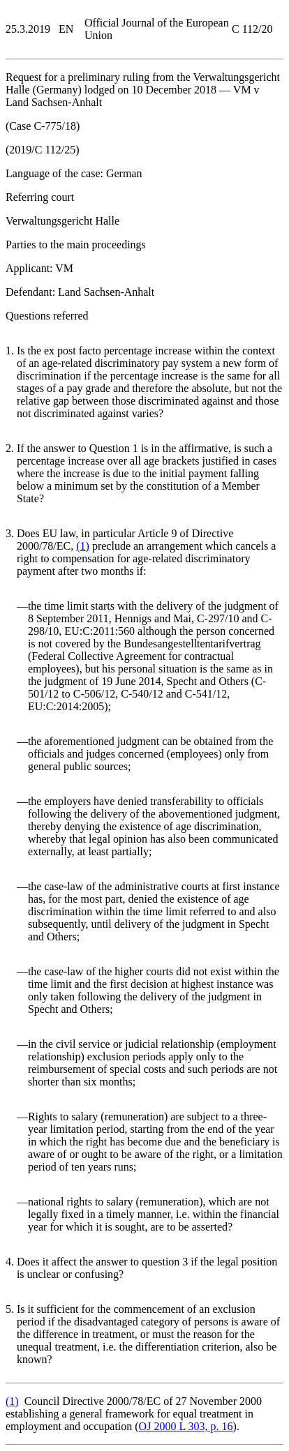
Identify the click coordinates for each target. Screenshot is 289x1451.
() (82, 546)
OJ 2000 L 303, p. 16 (186, 1426)
